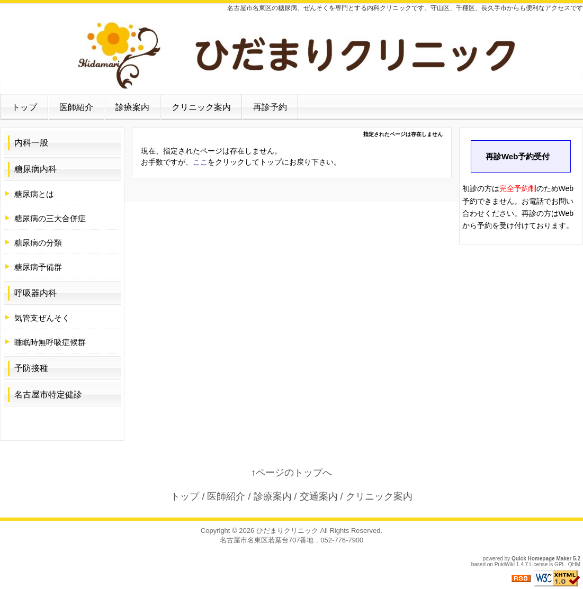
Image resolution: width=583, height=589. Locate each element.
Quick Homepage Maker (541, 558)
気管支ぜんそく (42, 317)
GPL (559, 564)
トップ (24, 107)
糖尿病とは (34, 193)
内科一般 (31, 142)
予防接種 (31, 368)
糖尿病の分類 (38, 242)
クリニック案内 (201, 107)
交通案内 (319, 496)
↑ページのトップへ (291, 472)
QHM (574, 564)
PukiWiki (505, 564)
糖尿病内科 (35, 169)
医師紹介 (76, 107)
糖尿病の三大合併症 (50, 218)
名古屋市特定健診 (48, 394)
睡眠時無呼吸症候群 (50, 342)
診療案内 (132, 107)
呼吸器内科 (35, 292)
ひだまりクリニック (287, 530)
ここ (200, 162)
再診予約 (270, 107)
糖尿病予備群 (38, 266)
